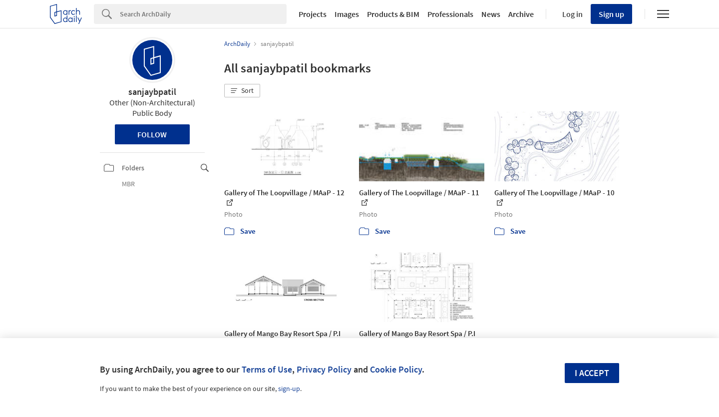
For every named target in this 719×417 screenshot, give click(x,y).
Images (347, 14)
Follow (152, 134)
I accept (592, 373)
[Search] (203, 14)
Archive (521, 14)
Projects (313, 14)
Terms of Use (267, 369)
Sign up (611, 14)
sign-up (289, 388)
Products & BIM (393, 14)
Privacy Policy (324, 369)
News (490, 14)
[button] (242, 91)
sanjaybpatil (152, 91)
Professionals (450, 14)
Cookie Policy (396, 369)
